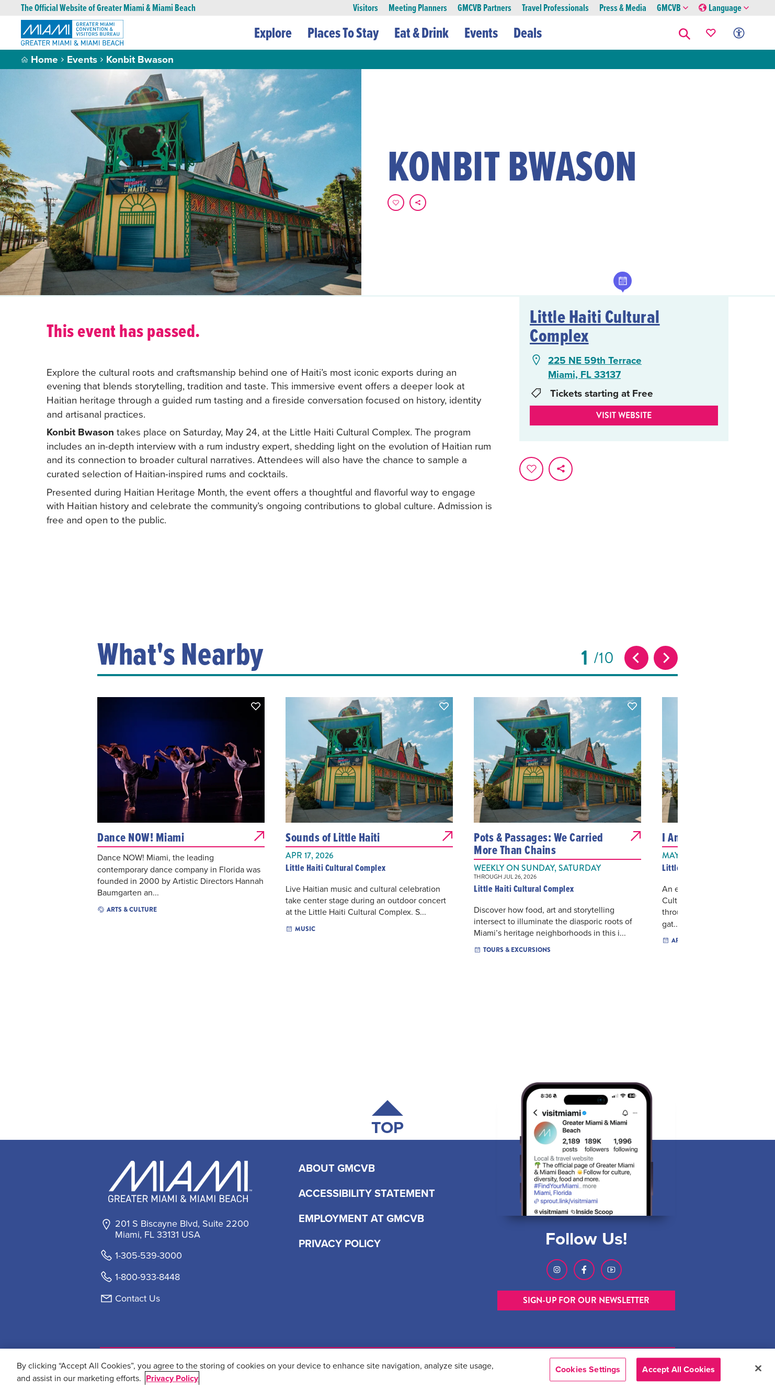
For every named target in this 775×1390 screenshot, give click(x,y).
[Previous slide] (636, 658)
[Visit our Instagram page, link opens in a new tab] (556, 1269)
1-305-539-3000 (148, 1255)
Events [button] (481, 32)
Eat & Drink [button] (422, 32)
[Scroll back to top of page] (387, 1120)
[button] (684, 33)
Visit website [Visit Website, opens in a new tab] (624, 415)
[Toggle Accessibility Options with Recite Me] (739, 33)
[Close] (758, 1368)
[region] (387, 1369)
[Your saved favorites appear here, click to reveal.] (711, 33)
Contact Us (137, 1298)
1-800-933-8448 (147, 1277)
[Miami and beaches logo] (181, 1181)
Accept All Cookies (678, 1369)
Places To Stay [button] (343, 32)
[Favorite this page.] (396, 202)
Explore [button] (273, 32)
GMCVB (672, 8)
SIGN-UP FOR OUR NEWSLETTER (586, 1300)
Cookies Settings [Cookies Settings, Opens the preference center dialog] (588, 1369)
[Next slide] (666, 658)
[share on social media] (417, 202)
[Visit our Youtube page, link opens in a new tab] (611, 1269)
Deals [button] (528, 32)
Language (724, 8)
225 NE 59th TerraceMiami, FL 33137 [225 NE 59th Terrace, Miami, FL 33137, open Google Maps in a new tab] (595, 367)
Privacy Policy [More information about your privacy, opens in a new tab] (172, 1378)
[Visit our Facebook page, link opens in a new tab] (584, 1269)
